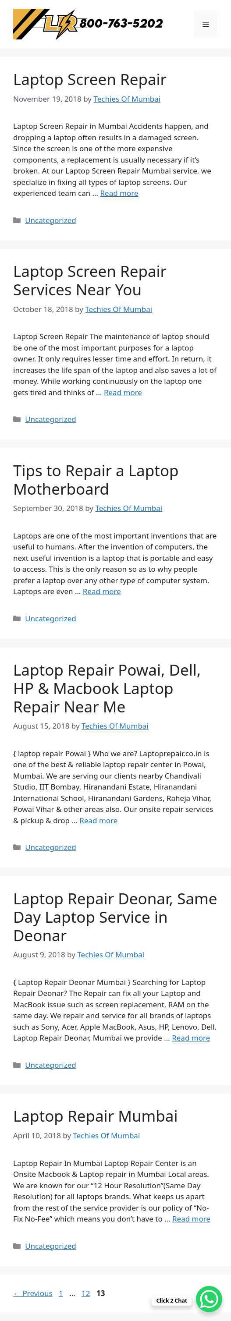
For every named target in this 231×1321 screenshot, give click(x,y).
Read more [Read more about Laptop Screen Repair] (119, 193)
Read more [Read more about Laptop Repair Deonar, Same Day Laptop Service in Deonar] (191, 1038)
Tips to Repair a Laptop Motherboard (96, 479)
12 (86, 1293)
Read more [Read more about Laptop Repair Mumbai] (191, 1219)
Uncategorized (50, 220)
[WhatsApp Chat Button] (209, 1299)
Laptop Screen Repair (90, 79)
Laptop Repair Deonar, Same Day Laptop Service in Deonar (115, 917)
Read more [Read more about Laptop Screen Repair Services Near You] (123, 392)
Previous (33, 1293)
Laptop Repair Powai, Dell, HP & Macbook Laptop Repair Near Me (107, 688)
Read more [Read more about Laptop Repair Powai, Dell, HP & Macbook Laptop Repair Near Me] (98, 820)
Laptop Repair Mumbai (95, 1115)
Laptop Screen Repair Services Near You (90, 280)
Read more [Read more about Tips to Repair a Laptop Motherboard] (102, 591)
